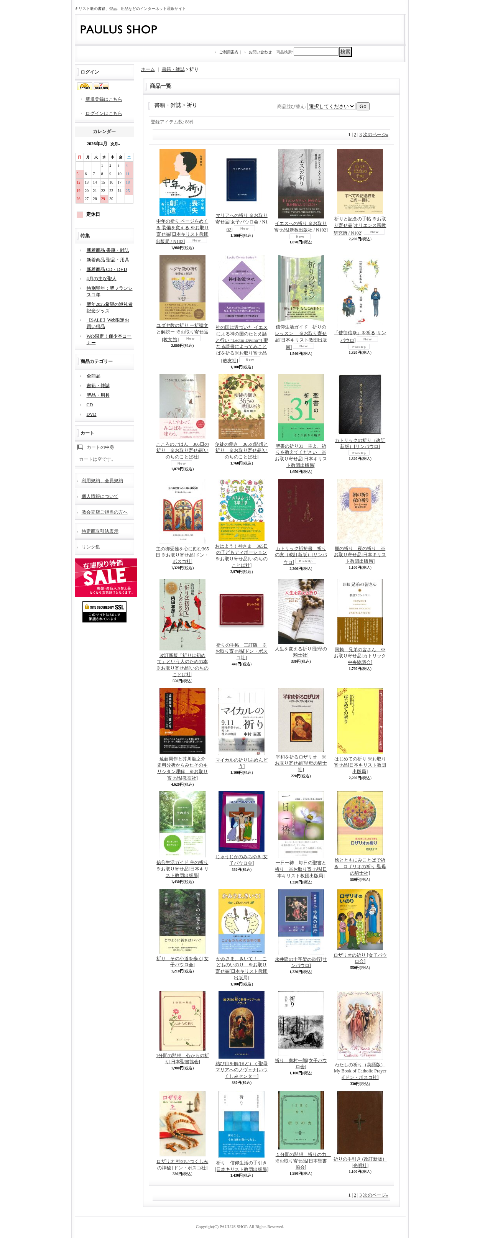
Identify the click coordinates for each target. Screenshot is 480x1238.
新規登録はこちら (103, 99)
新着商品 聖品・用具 (108, 260)
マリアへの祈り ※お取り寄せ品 (241, 222)
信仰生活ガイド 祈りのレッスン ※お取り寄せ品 (301, 337)
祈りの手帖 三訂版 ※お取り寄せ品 (241, 651)
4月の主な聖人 (102, 278)
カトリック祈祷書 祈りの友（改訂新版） (301, 555)
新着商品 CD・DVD (107, 269)
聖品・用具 (98, 395)
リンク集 (91, 547)
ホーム (148, 69)
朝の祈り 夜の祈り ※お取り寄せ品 (360, 555)
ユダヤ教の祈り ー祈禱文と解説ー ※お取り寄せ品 (184, 332)
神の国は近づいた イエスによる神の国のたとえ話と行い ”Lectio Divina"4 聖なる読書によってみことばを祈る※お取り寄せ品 (241, 344)
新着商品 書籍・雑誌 (108, 250)
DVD (92, 414)
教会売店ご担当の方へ (105, 512)
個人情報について (100, 496)
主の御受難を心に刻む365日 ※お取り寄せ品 (182, 555)
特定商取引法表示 (100, 531)
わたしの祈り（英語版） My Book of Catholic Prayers (360, 1071)
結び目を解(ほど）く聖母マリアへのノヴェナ (241, 1070)
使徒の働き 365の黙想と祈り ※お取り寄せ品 (241, 451)
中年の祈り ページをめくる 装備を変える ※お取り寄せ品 (182, 231)
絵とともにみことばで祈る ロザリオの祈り (360, 866)
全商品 (93, 376)
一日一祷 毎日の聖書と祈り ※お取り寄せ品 (301, 869)
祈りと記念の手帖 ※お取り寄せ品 (360, 226)
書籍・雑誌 (98, 385)
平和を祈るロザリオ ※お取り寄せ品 (301, 763)
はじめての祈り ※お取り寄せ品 (360, 765)
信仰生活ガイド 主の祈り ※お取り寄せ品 (182, 869)
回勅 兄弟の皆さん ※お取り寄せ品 (360, 656)
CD (90, 404)
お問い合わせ (260, 52)
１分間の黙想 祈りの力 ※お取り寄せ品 (303, 1161)
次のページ (375, 134)
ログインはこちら (103, 113)
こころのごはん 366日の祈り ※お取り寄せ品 (182, 451)
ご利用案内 (228, 52)
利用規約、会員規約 (102, 480)
